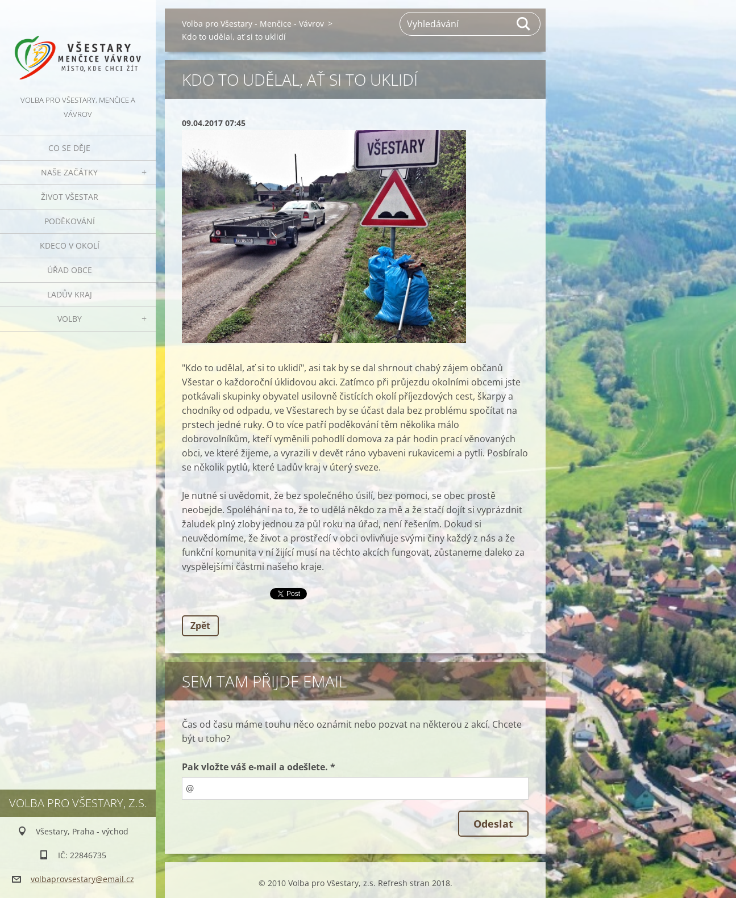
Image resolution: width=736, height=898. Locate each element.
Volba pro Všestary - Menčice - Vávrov (253, 23)
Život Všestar (69, 196)
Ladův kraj (69, 294)
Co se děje (69, 147)
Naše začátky (69, 172)
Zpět (200, 625)
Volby (69, 318)
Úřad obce (69, 270)
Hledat (524, 23)
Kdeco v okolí (69, 245)
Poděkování (69, 221)
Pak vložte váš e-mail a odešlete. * (258, 767)
